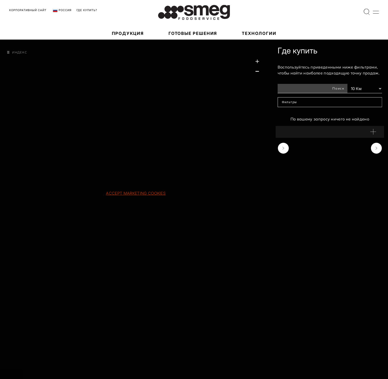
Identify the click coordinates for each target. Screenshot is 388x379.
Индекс (19, 52)
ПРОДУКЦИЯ (128, 33)
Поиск (338, 88)
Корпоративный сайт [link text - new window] (28, 10)
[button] (330, 132)
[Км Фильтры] (364, 88)
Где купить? (86, 10)
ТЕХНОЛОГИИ (259, 33)
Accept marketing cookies (136, 193)
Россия (62, 10)
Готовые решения (193, 33)
